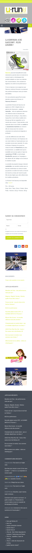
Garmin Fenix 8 (11, 530)
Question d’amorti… (16, 478)
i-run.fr (10, 182)
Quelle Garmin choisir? (13, 545)
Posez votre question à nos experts (14, 280)
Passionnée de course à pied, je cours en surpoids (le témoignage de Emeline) (15, 502)
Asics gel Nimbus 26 (12, 521)
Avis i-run (9, 523)
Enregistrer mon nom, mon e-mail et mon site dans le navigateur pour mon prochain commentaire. (16, 232)
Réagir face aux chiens (17, 482)
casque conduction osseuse (14, 525)
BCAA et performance (11, 308)
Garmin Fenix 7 (11, 527)
